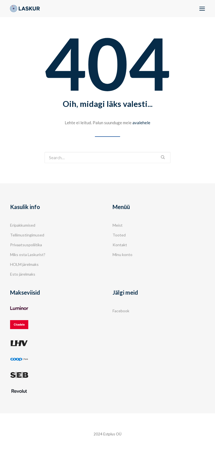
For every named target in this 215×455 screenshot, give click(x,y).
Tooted (119, 235)
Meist (118, 225)
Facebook (121, 310)
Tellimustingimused (27, 235)
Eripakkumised (22, 225)
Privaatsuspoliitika (26, 244)
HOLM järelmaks (24, 264)
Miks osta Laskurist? (27, 254)
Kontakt (120, 244)
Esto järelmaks (22, 274)
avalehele (141, 122)
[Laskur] (25, 8)
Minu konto (122, 254)
